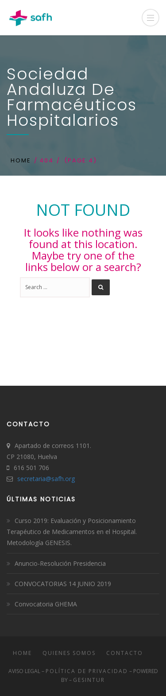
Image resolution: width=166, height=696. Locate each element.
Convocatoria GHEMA (46, 604)
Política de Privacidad (87, 671)
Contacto (124, 653)
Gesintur (89, 680)
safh (57, 478)
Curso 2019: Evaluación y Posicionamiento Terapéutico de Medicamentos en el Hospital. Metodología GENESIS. (72, 531)
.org (69, 478)
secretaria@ (34, 478)
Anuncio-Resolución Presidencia (60, 563)
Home (21, 160)
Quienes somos (69, 653)
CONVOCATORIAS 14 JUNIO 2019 (63, 583)
